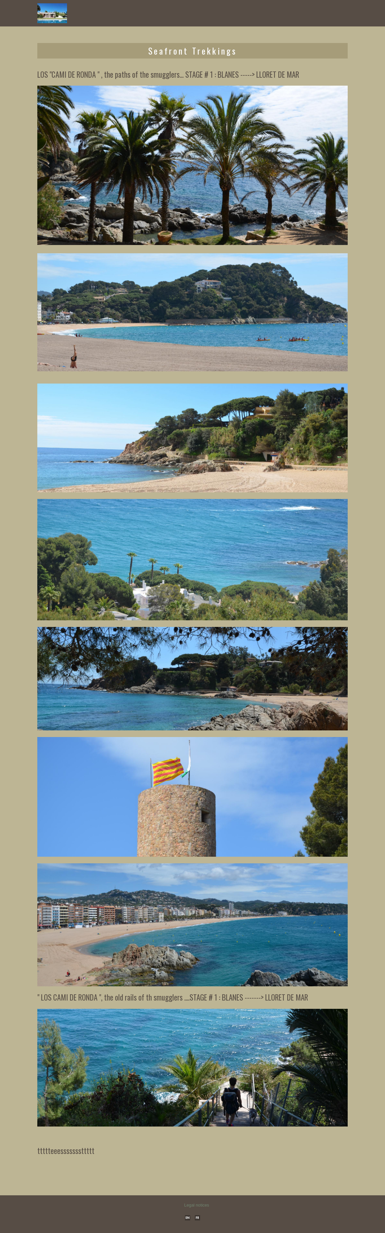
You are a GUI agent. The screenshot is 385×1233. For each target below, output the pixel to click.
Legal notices (196, 1205)
